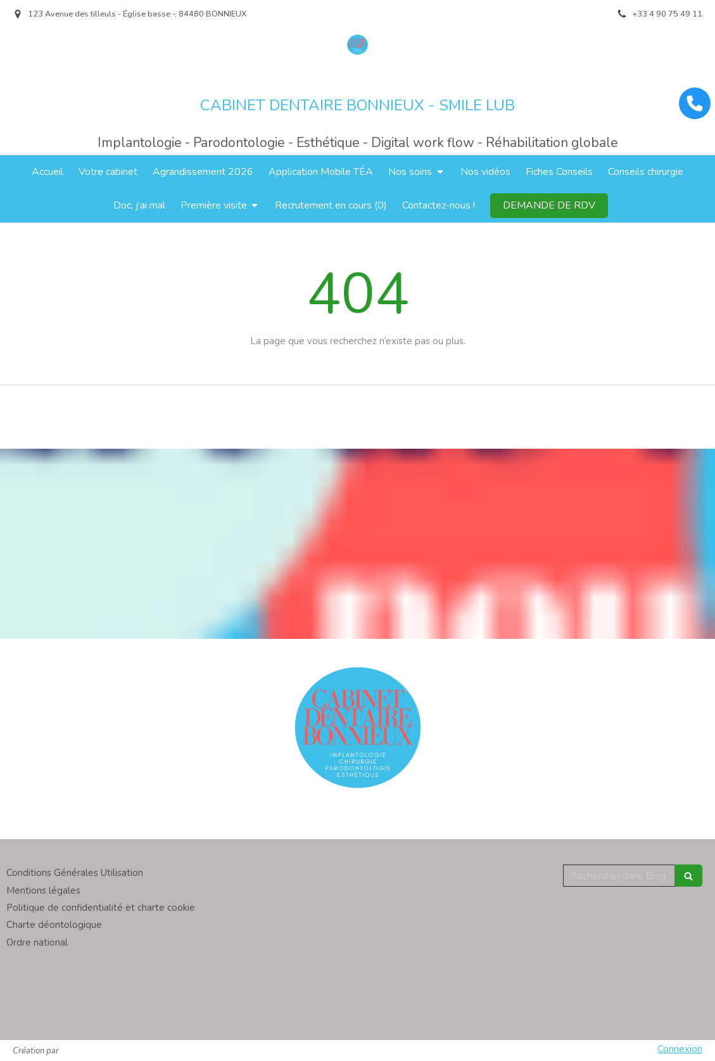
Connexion (679, 1049)
